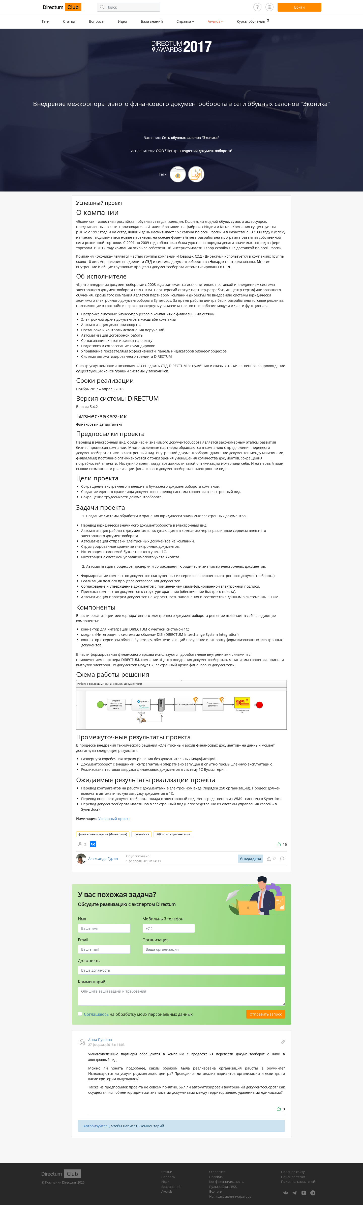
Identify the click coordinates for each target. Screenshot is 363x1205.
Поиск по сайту (293, 1171)
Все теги (215, 1191)
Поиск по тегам (293, 1176)
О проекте (217, 1171)
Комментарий (91, 981)
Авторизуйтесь (96, 1126)
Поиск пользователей (298, 1181)
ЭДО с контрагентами (173, 834)
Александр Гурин (103, 858)
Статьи (69, 21)
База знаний (152, 21)
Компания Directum (60, 1182)
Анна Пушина (100, 1039)
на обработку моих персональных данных (138, 1014)
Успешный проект (114, 818)
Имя (82, 919)
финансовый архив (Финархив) (102, 834)
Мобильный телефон (163, 919)
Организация (155, 940)
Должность (89, 961)
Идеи (122, 21)
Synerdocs (141, 834)
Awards (166, 1191)
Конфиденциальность (226, 1181)
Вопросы (96, 21)
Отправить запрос (266, 1014)
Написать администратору (230, 1196)
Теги (45, 21)
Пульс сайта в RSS (223, 1186)
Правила (216, 1176)
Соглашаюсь (96, 1014)
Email (83, 940)
